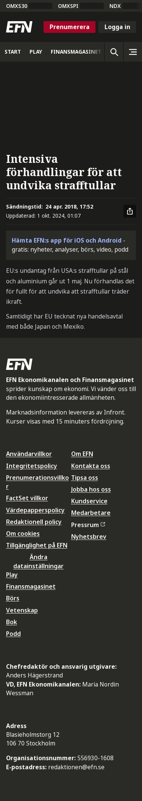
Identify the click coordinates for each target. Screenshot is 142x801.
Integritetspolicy (31, 466)
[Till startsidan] (19, 26)
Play (12, 575)
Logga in (117, 27)
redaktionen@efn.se (76, 767)
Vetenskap (22, 610)
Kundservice (89, 501)
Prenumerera (70, 27)
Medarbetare (91, 513)
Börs (12, 598)
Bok (11, 622)
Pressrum (88, 525)
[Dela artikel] (129, 211)
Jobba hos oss (91, 489)
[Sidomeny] (132, 51)
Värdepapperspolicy (35, 510)
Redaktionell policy (34, 522)
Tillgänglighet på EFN (36, 545)
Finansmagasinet (31, 586)
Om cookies (23, 533)
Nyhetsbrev (88, 536)
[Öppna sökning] (113, 51)
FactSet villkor (27, 498)
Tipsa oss (84, 477)
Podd (13, 633)
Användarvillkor (29, 454)
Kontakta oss (90, 466)
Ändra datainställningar (38, 561)
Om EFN (82, 454)
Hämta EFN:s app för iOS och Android (67, 240)
